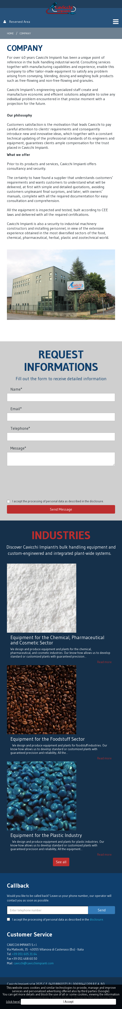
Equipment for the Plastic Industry (46, 835)
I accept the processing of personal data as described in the (58, 501)
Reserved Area (16, 22)
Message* (18, 448)
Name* (16, 389)
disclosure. (97, 501)
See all (61, 862)
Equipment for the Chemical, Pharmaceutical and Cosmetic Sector (57, 640)
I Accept (68, 1001)
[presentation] (42, 479)
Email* (16, 408)
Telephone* (20, 428)
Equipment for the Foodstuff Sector (47, 739)
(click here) (13, 1001)
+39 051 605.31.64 (24, 954)
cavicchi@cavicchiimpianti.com (34, 963)
